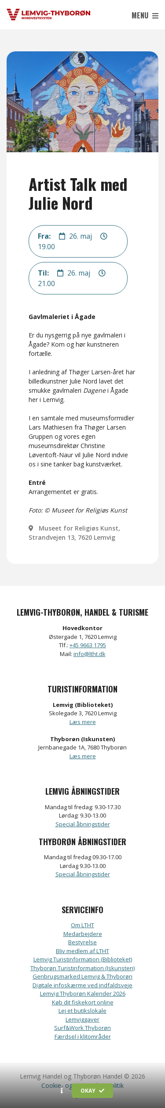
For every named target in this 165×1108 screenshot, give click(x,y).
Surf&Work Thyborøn (82, 1028)
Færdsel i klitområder (83, 1036)
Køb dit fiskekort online (83, 1002)
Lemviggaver (82, 1019)
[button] (62, 1091)
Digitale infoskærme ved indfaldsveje (82, 985)
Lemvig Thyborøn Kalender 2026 (82, 993)
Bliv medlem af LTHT (82, 951)
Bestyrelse (82, 942)
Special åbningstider (82, 824)
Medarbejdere (82, 934)
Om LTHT (82, 925)
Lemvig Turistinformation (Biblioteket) (82, 959)
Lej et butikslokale (82, 1011)
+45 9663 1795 (88, 645)
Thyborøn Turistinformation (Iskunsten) (82, 968)
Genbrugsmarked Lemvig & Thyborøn (82, 976)
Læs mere (83, 722)
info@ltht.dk (89, 654)
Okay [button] (92, 1090)
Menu (145, 15)
